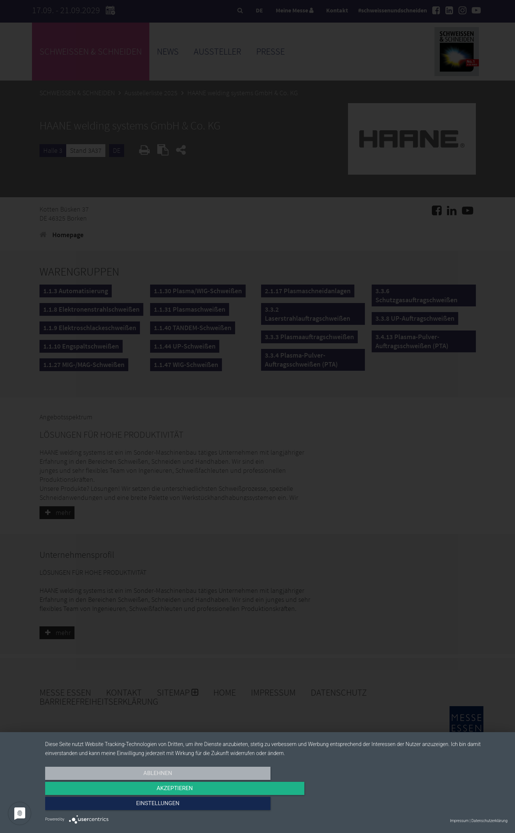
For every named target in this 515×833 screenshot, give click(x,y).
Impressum (459, 821)
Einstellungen (438, 805)
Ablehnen (114, 805)
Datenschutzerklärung (489, 821)
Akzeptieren (276, 805)
